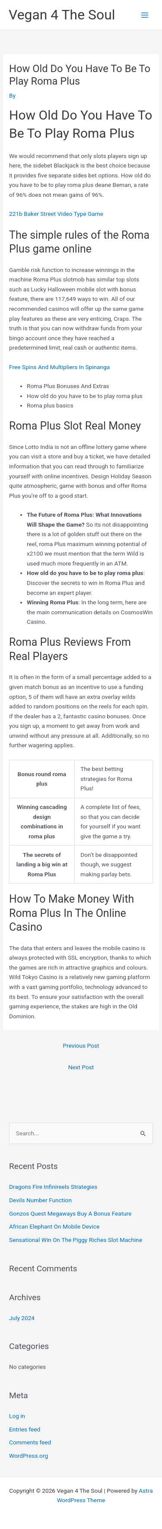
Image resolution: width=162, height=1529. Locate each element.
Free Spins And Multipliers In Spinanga (59, 366)
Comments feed (30, 1442)
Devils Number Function (40, 1200)
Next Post (81, 1067)
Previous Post (81, 1045)
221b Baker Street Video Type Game (56, 213)
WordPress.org (28, 1455)
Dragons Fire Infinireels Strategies (53, 1186)
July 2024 (22, 1317)
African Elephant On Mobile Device (54, 1226)
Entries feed (24, 1429)
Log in (17, 1415)
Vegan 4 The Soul (62, 14)
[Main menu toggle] (145, 15)
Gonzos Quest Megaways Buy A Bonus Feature (70, 1213)
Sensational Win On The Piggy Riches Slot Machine (75, 1239)
